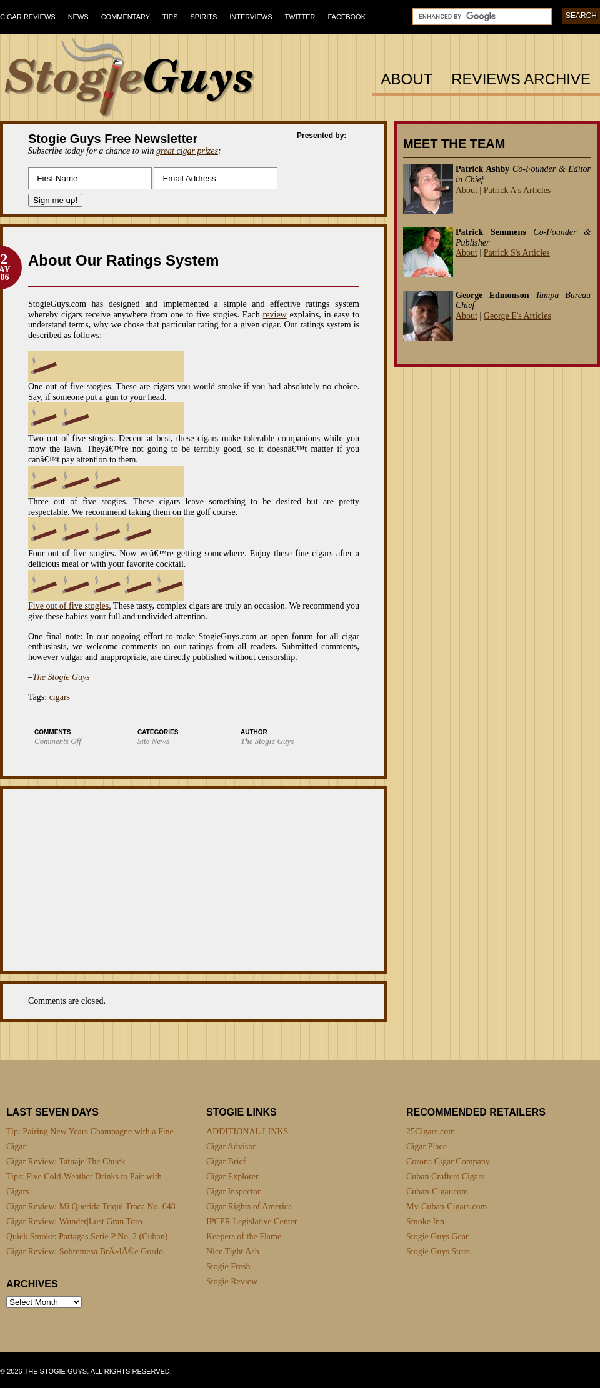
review (275, 314)
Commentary (125, 17)
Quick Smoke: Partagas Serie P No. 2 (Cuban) (87, 1236)
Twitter (300, 17)
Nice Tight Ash (232, 1251)
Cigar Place (426, 1146)
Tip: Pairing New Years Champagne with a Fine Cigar (90, 1139)
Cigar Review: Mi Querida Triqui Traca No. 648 (91, 1206)
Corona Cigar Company (448, 1161)
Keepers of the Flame (243, 1236)
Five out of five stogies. (69, 606)
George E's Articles (517, 316)
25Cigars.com (430, 1131)
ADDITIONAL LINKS (247, 1131)
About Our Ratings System (123, 260)
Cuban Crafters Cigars (445, 1176)
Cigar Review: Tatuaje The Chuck (66, 1161)
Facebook (347, 17)
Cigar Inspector (233, 1191)
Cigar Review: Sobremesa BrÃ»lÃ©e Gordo (84, 1251)
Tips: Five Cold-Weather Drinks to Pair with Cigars (84, 1184)
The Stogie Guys (61, 677)
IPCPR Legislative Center (251, 1221)
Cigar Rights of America (249, 1206)
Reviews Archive (521, 79)
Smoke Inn (425, 1221)
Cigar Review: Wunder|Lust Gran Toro (74, 1221)
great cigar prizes (187, 151)
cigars (59, 697)
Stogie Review (232, 1281)
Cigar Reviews (28, 17)
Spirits (204, 17)
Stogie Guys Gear (437, 1236)
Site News (153, 741)
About (407, 79)
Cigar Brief (226, 1161)
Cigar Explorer (232, 1176)
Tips (170, 17)
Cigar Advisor (231, 1146)
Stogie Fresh (228, 1266)
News (78, 17)
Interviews (250, 17)
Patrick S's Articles (517, 252)
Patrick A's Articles (517, 190)
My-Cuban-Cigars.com (446, 1206)
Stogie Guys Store (438, 1251)
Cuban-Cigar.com (437, 1191)
